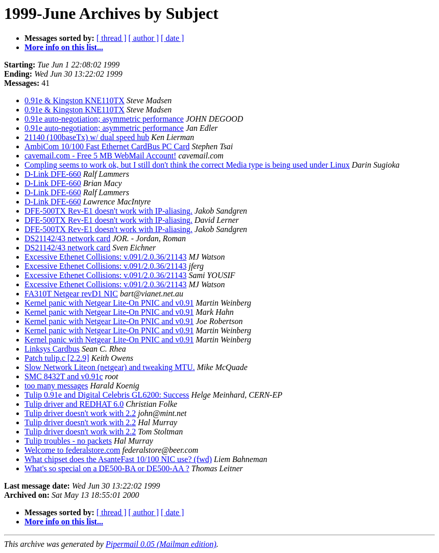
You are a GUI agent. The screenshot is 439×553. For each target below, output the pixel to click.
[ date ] (172, 38)
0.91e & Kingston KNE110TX (75, 100)
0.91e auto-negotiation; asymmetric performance (104, 118)
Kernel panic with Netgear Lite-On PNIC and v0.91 (109, 302)
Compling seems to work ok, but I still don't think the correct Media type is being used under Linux (187, 164)
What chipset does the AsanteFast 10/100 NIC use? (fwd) (118, 459)
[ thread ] (111, 38)
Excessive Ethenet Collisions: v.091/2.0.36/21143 (105, 256)
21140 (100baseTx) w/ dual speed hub (87, 137)
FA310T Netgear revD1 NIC (71, 293)
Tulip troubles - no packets (68, 440)
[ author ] (144, 38)
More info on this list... (64, 47)
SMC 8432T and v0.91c (64, 376)
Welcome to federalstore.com (72, 450)
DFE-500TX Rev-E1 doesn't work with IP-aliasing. (108, 210)
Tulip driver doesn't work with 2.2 (80, 413)
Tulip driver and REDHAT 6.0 (74, 404)
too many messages (56, 385)
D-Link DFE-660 (53, 174)
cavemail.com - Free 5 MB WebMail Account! (100, 155)
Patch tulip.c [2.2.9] (57, 358)
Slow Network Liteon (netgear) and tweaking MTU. (110, 367)
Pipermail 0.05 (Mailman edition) (161, 544)
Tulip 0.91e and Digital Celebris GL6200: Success (107, 394)
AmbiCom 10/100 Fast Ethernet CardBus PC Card (107, 146)
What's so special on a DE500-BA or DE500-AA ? (107, 468)
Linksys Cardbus (52, 348)
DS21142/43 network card (67, 238)
